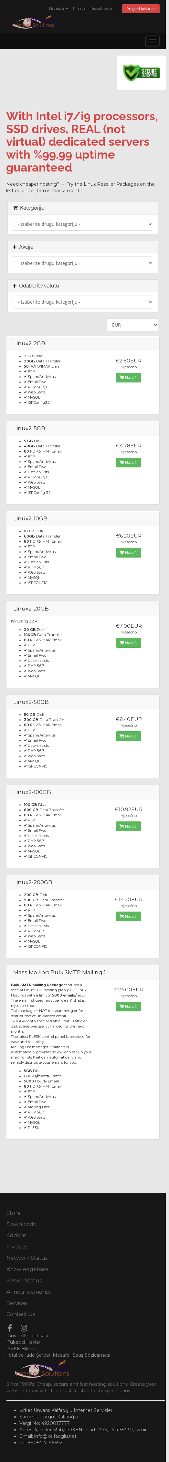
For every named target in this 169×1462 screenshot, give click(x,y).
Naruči (129, 377)
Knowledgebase (27, 1269)
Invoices (16, 1247)
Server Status (24, 1281)
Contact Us (20, 1314)
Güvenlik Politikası (27, 1336)
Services (16, 1303)
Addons (16, 1235)
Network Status (27, 1258)
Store (13, 1213)
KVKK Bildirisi (22, 1349)
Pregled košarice (140, 8)
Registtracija (101, 8)
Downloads (21, 1224)
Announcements (28, 1292)
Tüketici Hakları (24, 1342)
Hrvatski (58, 8)
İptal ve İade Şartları (29, 1355)
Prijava (79, 8)
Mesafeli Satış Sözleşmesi (81, 1355)
